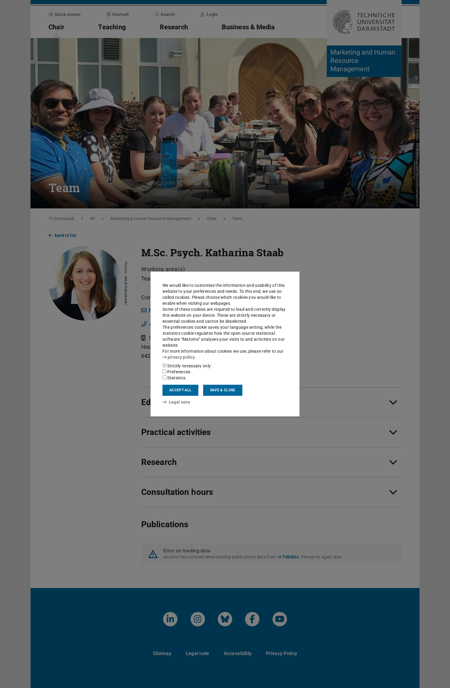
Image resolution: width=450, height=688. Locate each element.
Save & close (222, 390)
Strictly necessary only (186, 365)
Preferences (176, 371)
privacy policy (178, 357)
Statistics (174, 377)
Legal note (176, 402)
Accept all (180, 390)
